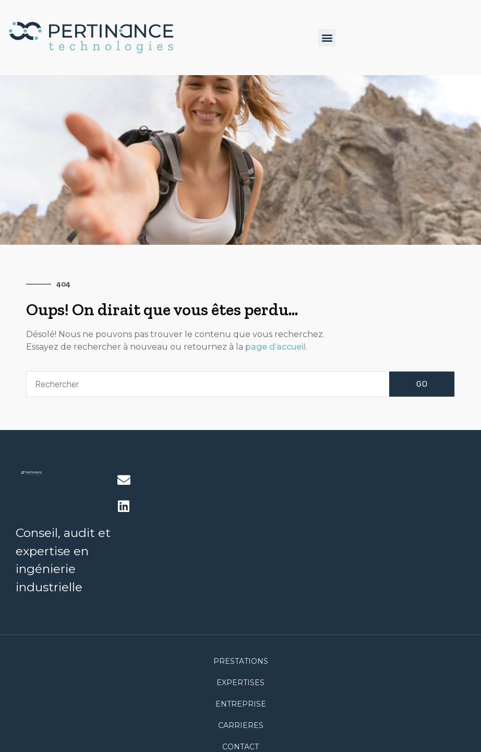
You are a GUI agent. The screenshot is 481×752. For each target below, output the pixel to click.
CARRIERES (240, 725)
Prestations (240, 661)
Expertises (240, 682)
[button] (326, 37)
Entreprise (240, 704)
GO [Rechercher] (422, 384)
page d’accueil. (275, 347)
